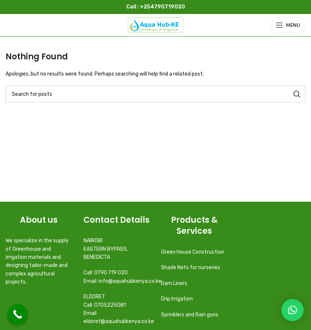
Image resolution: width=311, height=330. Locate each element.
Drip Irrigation (177, 299)
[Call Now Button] (17, 314)
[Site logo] (155, 25)
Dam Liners (174, 283)
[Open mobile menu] (288, 25)
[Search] (155, 94)
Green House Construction (192, 252)
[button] (292, 310)
